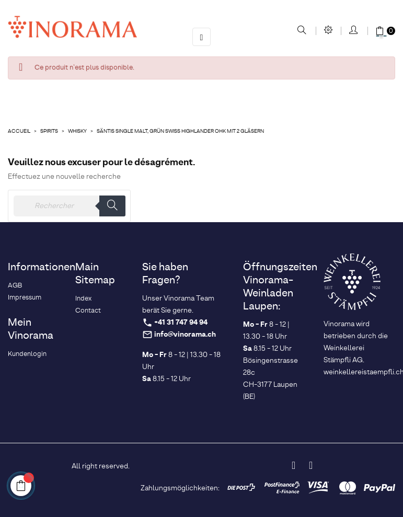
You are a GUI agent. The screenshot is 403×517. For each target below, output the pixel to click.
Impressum (24, 298)
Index (83, 299)
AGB (15, 286)
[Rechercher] (69, 206)
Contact (88, 311)
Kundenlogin (27, 354)
